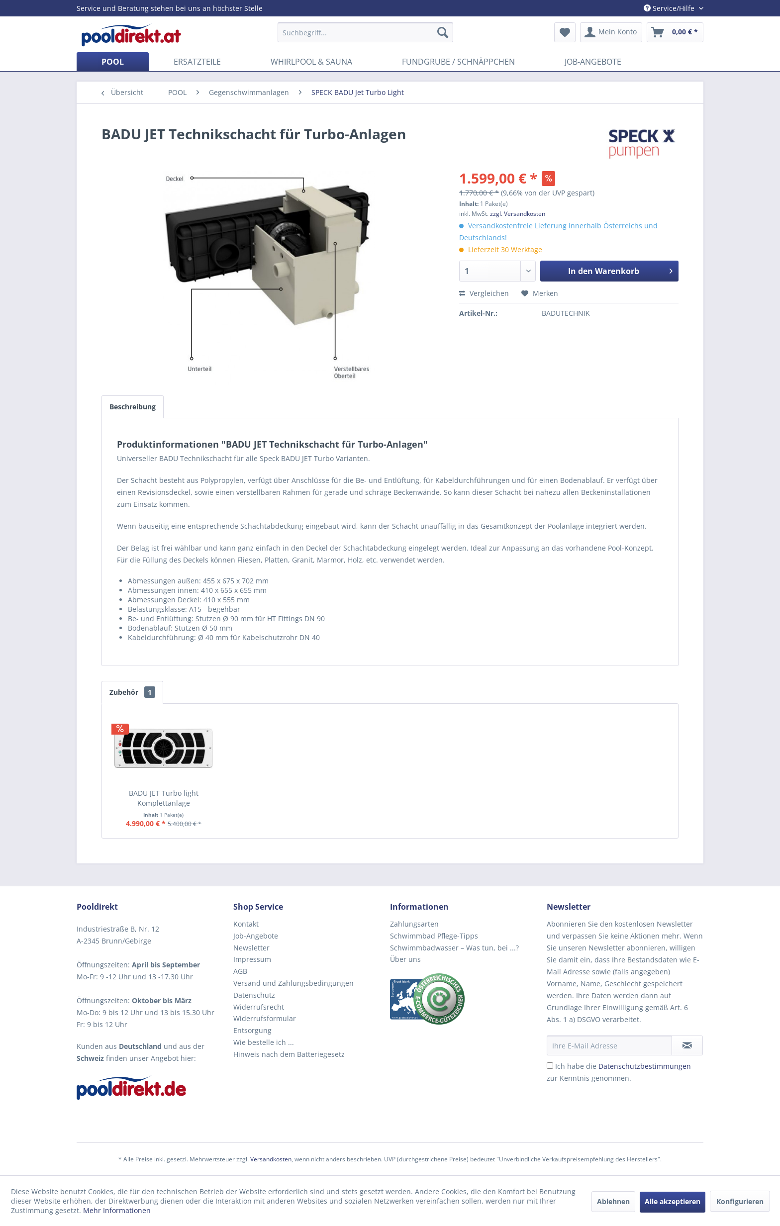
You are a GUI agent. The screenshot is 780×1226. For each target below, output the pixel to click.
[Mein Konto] (611, 32)
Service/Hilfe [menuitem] (670, 8)
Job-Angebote (255, 936)
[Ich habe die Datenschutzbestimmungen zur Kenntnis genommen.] (550, 1065)
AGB (240, 971)
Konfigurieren (740, 1201)
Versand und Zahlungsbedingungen (293, 983)
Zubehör (132, 692)
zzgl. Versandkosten (517, 213)
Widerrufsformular (264, 1018)
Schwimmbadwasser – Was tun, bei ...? (454, 947)
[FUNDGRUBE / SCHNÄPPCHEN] (458, 61)
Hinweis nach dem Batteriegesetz (289, 1054)
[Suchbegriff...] (365, 32)
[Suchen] (442, 32)
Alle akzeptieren (672, 1201)
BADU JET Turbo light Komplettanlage (163, 798)
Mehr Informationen (117, 1210)
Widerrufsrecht (258, 1007)
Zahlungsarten (414, 924)
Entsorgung (252, 1030)
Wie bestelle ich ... (263, 1042)
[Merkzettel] (565, 32)
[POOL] (113, 61)
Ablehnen (613, 1201)
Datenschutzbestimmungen (644, 1066)
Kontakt (246, 924)
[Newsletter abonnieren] (687, 1045)
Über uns (405, 959)
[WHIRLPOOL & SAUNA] (311, 61)
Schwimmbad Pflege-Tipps (434, 936)
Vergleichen (484, 293)
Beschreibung (132, 406)
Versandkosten (271, 1159)
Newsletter (251, 947)
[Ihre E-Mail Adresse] (609, 1045)
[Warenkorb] (675, 32)
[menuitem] (365, 32)
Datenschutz (254, 995)
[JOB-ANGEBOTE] (593, 61)
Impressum (252, 959)
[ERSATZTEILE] (197, 61)
